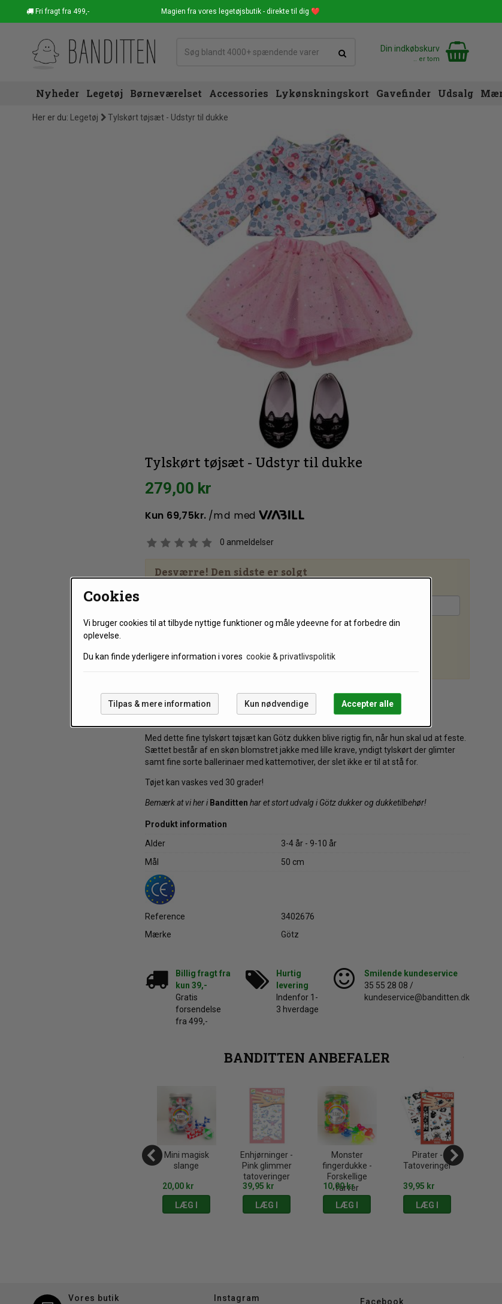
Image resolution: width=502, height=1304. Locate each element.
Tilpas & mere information (159, 704)
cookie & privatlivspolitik (290, 656)
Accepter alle (367, 704)
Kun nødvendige (276, 704)
